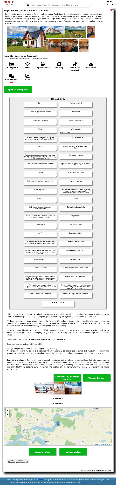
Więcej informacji (96, 378)
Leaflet (97, 444)
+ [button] (7, 411)
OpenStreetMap (106, 444)
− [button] (7, 415)
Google (40, 480)
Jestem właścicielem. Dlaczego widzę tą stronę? (18, 461)
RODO (84, 482)
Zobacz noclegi (73, 452)
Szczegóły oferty (43, 452)
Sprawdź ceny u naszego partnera (67, 378)
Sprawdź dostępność (18, 90)
